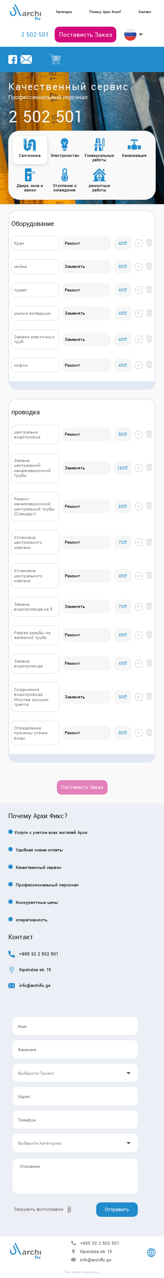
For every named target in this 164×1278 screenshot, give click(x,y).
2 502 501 (35, 34)
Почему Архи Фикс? (105, 12)
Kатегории (64, 12)
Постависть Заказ (85, 34)
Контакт (145, 12)
